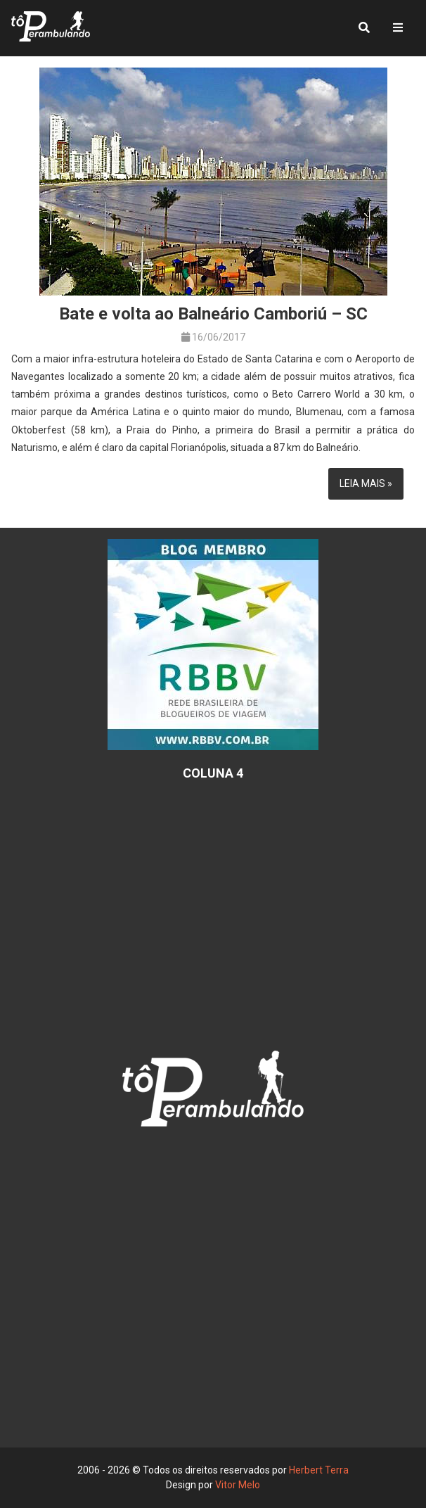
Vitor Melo (237, 1484)
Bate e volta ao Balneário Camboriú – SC (213, 314)
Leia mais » (366, 483)
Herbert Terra (319, 1470)
